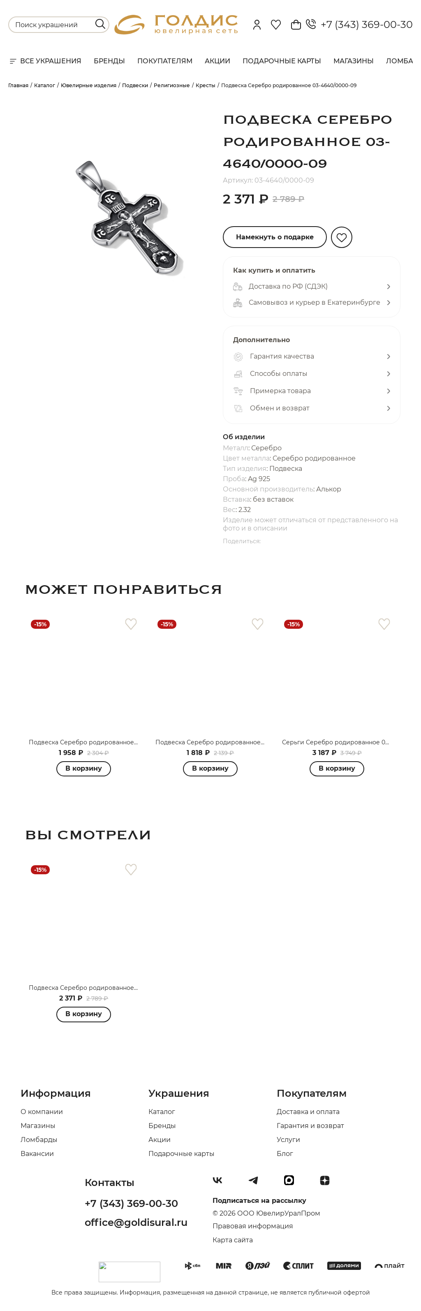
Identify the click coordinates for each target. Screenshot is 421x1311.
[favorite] (131, 624)
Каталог (161, 1112)
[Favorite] (276, 25)
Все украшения (44, 61)
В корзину (210, 768)
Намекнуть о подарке (275, 237)
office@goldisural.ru (136, 1222)
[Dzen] (328, 1183)
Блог (285, 1154)
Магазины (353, 61)
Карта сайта (233, 1240)
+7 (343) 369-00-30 (359, 24)
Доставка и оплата (308, 1112)
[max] (292, 1183)
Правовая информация (253, 1226)
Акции (217, 61)
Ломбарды (39, 1140)
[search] (100, 24)
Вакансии (37, 1154)
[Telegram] (256, 1183)
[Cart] (296, 25)
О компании (42, 1112)
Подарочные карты (282, 61)
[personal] (257, 25)
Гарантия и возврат (310, 1126)
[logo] (176, 32)
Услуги (288, 1140)
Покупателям (164, 61)
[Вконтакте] (221, 1183)
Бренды (109, 61)
